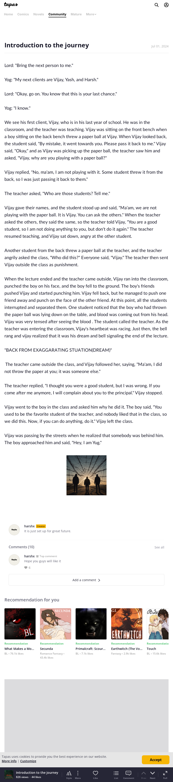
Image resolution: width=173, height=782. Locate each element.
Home (8, 14)
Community (57, 14)
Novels (38, 14)
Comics (23, 14)
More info (9, 761)
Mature (76, 14)
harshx (29, 526)
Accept (156, 759)
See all (159, 547)
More (91, 14)
